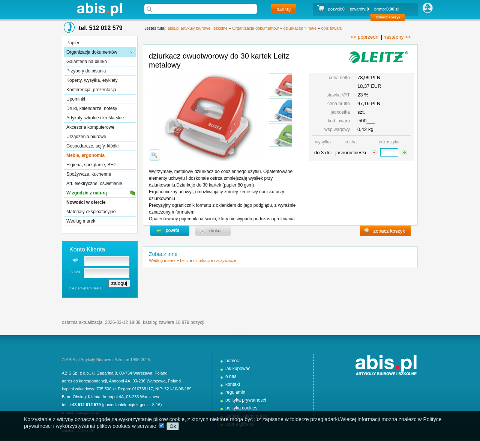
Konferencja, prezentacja (91, 89)
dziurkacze (293, 28)
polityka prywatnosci (245, 400)
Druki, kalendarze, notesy (91, 108)
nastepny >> (397, 37)
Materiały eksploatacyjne (91, 211)
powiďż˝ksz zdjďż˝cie (154, 155)
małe (312, 28)
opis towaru (331, 28)
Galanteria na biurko (86, 61)
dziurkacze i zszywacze (214, 260)
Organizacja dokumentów (91, 52)
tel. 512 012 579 (101, 28)
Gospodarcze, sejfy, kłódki (92, 146)
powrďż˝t (169, 231)
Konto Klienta (87, 249)
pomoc (232, 360)
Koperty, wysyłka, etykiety (92, 80)
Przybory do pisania (86, 71)
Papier (73, 42)
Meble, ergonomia (85, 155)
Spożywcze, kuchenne (88, 174)
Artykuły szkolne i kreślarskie (95, 117)
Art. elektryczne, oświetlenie (94, 183)
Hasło (74, 271)
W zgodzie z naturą (86, 193)
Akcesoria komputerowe (90, 127)
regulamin (235, 392)
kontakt (232, 384)
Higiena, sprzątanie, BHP (91, 164)
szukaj (283, 9)
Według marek (80, 221)
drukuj (213, 231)
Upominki (75, 99)
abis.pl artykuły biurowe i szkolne (99, 9)
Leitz (184, 260)
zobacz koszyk (390, 19)
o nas (231, 376)
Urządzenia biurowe (86, 136)
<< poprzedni (365, 37)
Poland (160, 373)
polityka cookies (241, 408)
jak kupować (237, 368)
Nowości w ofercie (86, 202)
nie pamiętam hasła (85, 288)
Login (74, 259)
